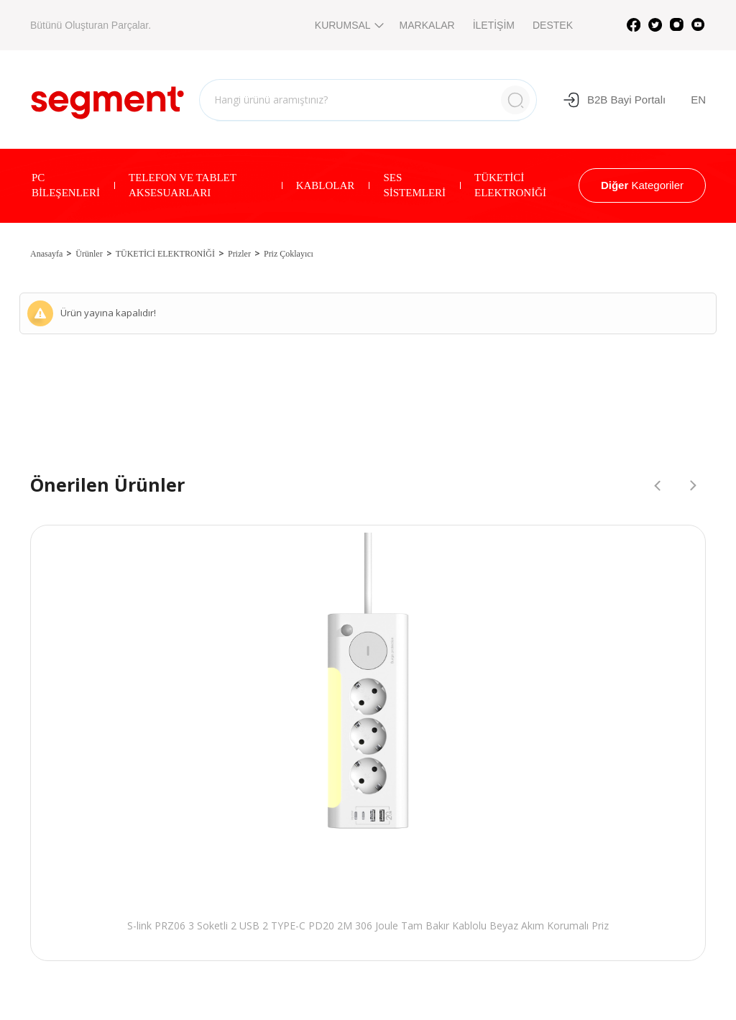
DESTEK (553, 25)
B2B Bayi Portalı (614, 100)
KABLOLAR (325, 185)
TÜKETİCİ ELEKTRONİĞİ (510, 185)
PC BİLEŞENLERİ (66, 185)
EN (698, 99)
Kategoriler (642, 185)
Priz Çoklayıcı (288, 254)
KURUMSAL (348, 25)
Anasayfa (46, 254)
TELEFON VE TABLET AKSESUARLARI (182, 185)
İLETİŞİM (494, 25)
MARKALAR (427, 25)
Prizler (239, 254)
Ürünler (88, 254)
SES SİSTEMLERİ (414, 185)
